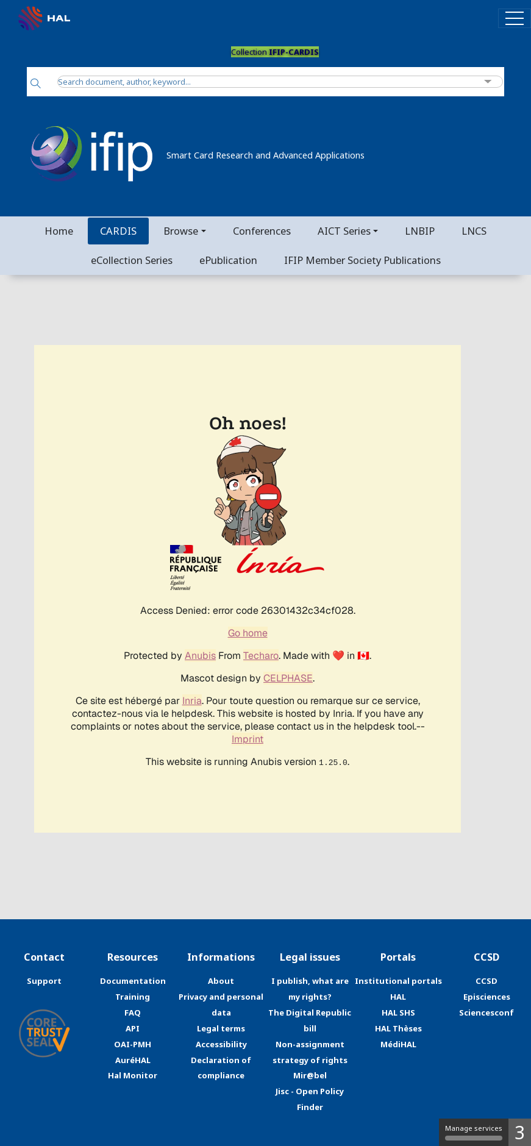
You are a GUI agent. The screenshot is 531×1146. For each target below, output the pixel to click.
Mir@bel (310, 1075)
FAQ (132, 1012)
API (133, 1028)
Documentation (133, 980)
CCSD (486, 980)
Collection (275, 51)
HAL (398, 996)
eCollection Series (132, 260)
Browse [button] (180, 231)
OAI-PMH (132, 1044)
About (221, 980)
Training (132, 996)
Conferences (262, 231)
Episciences (486, 996)
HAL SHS (398, 1012)
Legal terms (221, 1028)
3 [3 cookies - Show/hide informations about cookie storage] (520, 1132)
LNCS (474, 231)
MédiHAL (398, 1044)
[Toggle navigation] (514, 18)
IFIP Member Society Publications (362, 260)
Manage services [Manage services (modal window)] (473, 1132)
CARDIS (118, 231)
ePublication (228, 260)
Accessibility (221, 1044)
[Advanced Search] (488, 82)
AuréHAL (133, 1060)
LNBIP (420, 231)
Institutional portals (398, 980)
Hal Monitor (132, 1075)
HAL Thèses (398, 1028)
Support (44, 980)
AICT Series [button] (344, 231)
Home (59, 231)
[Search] (36, 84)
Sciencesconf (486, 1012)
